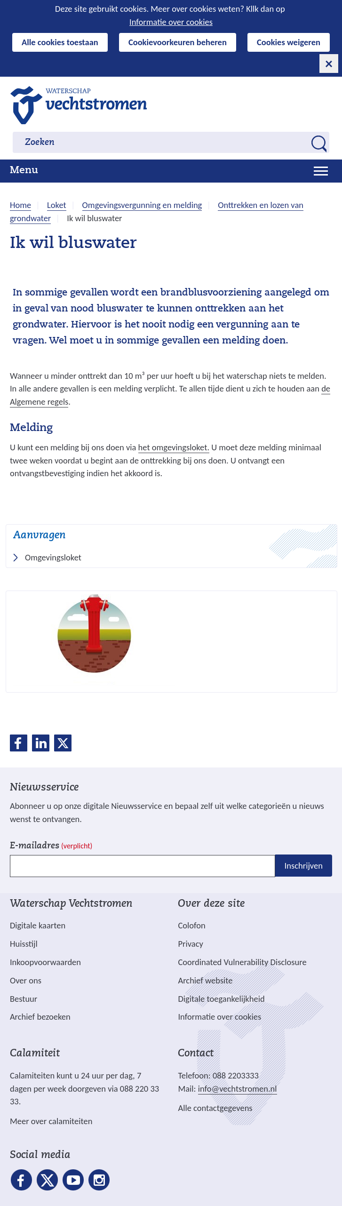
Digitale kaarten (37, 925)
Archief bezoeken (40, 1016)
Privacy (190, 943)
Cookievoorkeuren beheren (177, 42)
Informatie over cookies (171, 21)
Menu (24, 170)
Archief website (205, 980)
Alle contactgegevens (215, 1107)
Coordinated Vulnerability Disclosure (242, 962)
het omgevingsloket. (173, 447)
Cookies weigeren (288, 42)
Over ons (25, 980)
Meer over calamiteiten (51, 1121)
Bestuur (23, 998)
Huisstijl (24, 943)
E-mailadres (51, 846)
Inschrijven (304, 865)
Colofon (191, 925)
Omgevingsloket (56, 557)
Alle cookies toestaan (60, 42)
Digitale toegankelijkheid (221, 998)
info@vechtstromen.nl (237, 1088)
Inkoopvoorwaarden (45, 962)
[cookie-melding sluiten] (328, 63)
